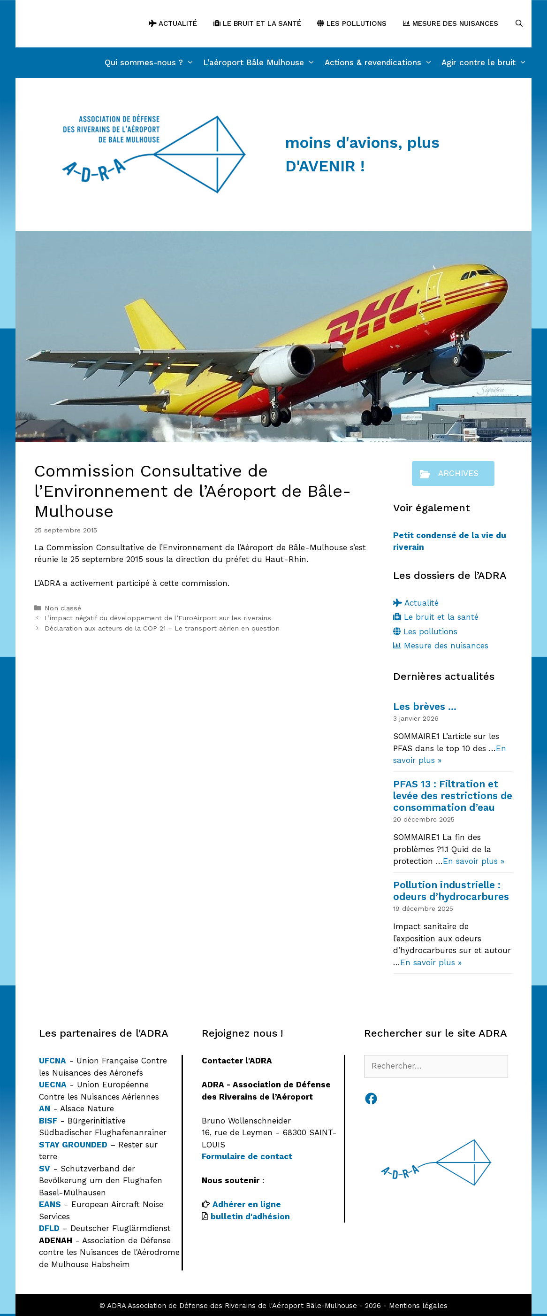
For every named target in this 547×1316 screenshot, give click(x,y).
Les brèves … (424, 706)
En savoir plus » (473, 861)
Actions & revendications (381, 62)
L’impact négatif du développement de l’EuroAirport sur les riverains (158, 618)
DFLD (49, 1228)
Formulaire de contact (247, 1156)
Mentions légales (418, 1305)
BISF (48, 1120)
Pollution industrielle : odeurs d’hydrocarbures (451, 890)
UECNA (53, 1084)
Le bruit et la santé (257, 23)
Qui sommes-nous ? (152, 62)
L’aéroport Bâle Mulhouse (261, 62)
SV (44, 1168)
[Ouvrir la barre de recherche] (519, 23)
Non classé (63, 608)
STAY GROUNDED (73, 1144)
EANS (50, 1204)
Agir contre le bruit (486, 62)
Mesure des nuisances (450, 23)
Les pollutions (352, 23)
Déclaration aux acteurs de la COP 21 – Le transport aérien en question (162, 628)
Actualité (173, 23)
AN (44, 1108)
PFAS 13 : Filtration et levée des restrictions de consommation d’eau (452, 795)
